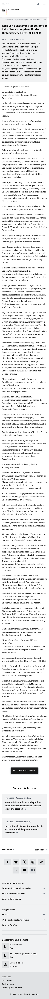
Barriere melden (8, 984)
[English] (7, 3)
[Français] (12, 3)
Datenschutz (7, 980)
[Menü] (44, 4)
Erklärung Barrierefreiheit (12, 988)
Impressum (6, 977)
